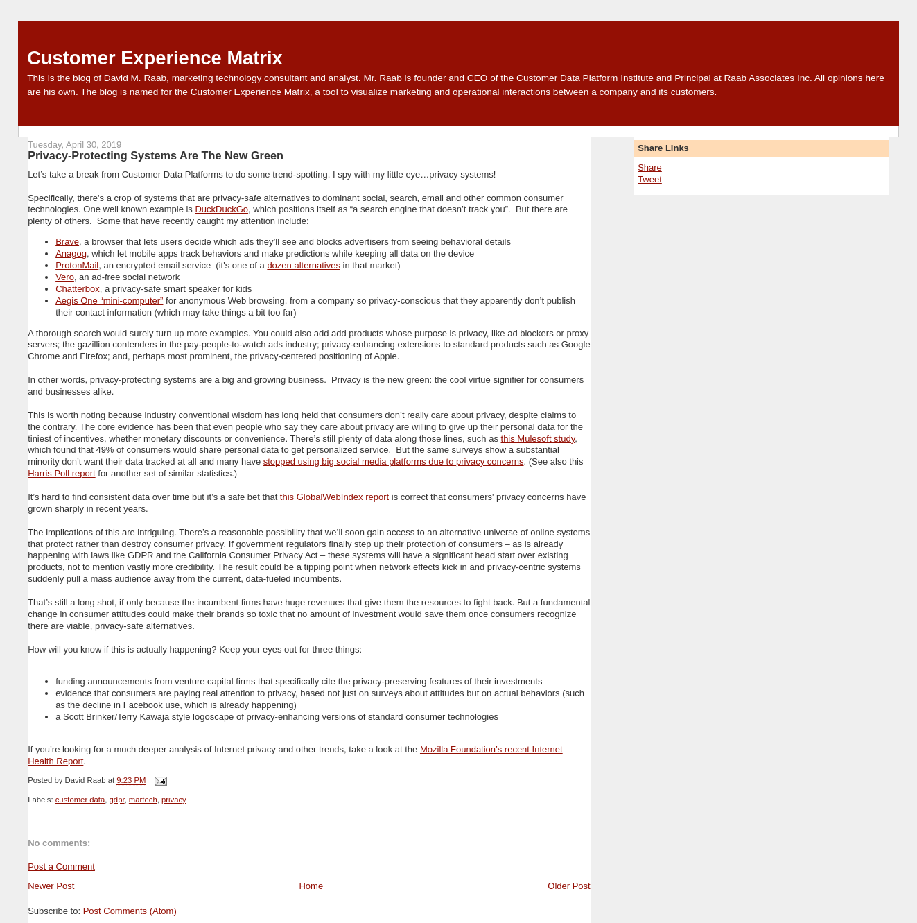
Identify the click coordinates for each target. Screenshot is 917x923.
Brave (67, 241)
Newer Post (51, 886)
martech (143, 799)
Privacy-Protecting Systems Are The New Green (155, 155)
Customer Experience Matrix (155, 58)
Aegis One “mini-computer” (109, 300)
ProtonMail (76, 265)
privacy (173, 799)
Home (311, 886)
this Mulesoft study (538, 438)
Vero (64, 277)
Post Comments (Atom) (130, 911)
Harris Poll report (62, 473)
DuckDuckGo (221, 209)
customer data (80, 799)
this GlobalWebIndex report (334, 497)
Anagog (71, 253)
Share (650, 167)
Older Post (569, 886)
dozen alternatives (303, 265)
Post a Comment (61, 866)
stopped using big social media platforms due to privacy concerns (393, 461)
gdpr (117, 799)
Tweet (650, 179)
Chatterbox (77, 289)
